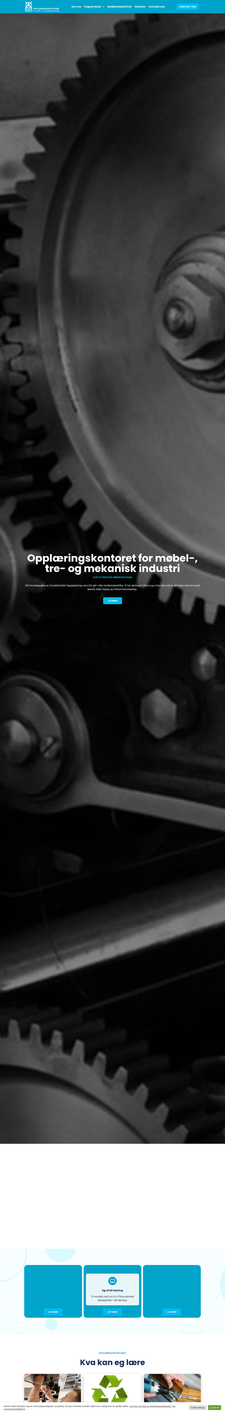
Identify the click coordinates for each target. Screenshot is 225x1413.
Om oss (76, 6)
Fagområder (94, 7)
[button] (188, 7)
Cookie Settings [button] (198, 1407)
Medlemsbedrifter (120, 6)
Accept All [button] (214, 1407)
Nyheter (140, 6)
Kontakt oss (157, 6)
